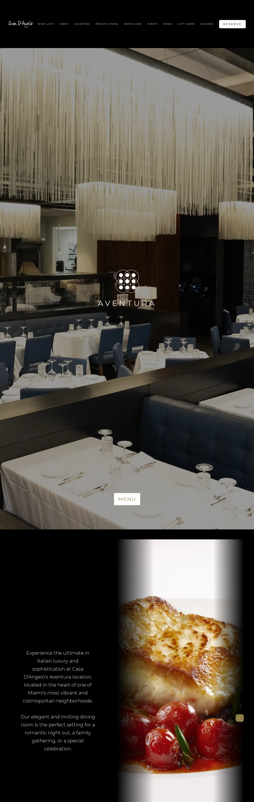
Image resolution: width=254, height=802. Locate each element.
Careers (207, 24)
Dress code (133, 24)
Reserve (232, 24)
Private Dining (107, 24)
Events (152, 24)
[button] (82, 24)
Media (168, 24)
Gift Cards (186, 24)
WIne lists (46, 24)
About (64, 24)
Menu (127, 499)
